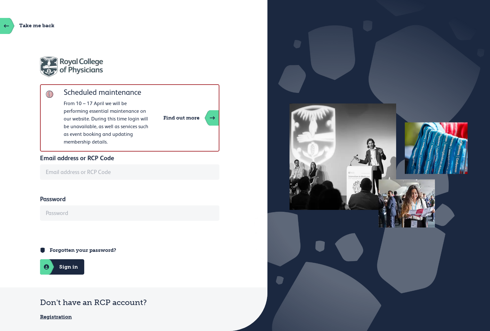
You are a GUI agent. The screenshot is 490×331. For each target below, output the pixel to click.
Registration (56, 317)
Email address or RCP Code (77, 157)
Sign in (59, 267)
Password (53, 199)
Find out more (191, 118)
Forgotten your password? (83, 250)
